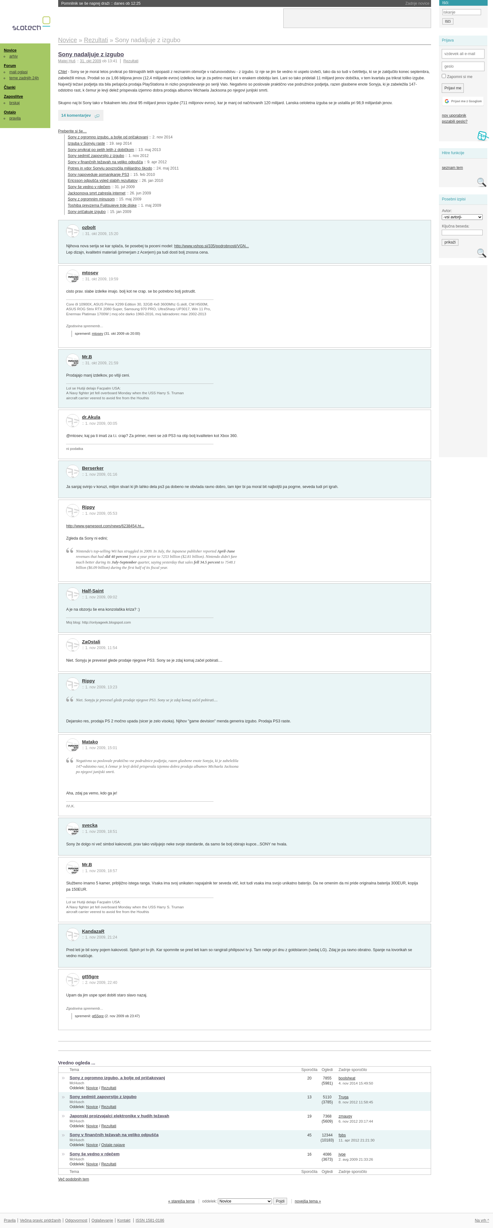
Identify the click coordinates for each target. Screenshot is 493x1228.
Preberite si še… (72, 131)
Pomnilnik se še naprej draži (101, 3)
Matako (90, 741)
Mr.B (87, 356)
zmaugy (345, 1116)
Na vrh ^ (482, 1220)
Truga (344, 1097)
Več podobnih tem (73, 1179)
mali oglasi (18, 72)
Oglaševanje (102, 1220)
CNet (62, 72)
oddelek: (237, 1201)
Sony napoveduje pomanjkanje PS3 (98, 174)
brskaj (14, 103)
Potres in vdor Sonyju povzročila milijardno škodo (110, 168)
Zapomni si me (457, 76)
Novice (10, 50)
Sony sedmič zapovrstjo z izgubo (96, 156)
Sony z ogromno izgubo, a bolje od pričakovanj (108, 137)
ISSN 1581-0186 (150, 1220)
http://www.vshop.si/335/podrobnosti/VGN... (211, 246)
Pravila (10, 1220)
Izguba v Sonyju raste (86, 143)
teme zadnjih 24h (24, 78)
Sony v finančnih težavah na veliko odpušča (105, 162)
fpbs (342, 1135)
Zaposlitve (13, 96)
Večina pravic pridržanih (40, 1220)
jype (342, 1154)
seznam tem (452, 167)
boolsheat (347, 1078)
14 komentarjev (76, 115)
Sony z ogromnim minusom (91, 199)
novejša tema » (308, 1201)
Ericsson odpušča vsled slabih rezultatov (103, 180)
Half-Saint (93, 590)
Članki (9, 87)
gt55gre (90, 976)
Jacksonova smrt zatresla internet (96, 193)
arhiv (13, 56)
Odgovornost (76, 1220)
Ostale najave (113, 1145)
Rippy (88, 507)
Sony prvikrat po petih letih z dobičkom (101, 150)
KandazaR (93, 931)
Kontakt (123, 1220)
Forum (10, 66)
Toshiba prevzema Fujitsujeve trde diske (102, 205)
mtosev (90, 272)
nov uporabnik (454, 115)
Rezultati (130, 61)
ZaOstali (91, 641)
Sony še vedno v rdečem (89, 187)
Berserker (93, 468)
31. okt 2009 (90, 61)
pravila (15, 118)
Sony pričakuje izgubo (87, 212)
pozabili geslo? (454, 121)
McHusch (76, 1083)
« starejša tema (181, 1201)
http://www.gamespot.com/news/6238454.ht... (105, 526)
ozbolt (89, 227)
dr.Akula (91, 417)
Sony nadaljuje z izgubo (91, 54)
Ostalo (10, 112)
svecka (89, 825)
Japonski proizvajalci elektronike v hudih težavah (119, 1115)
